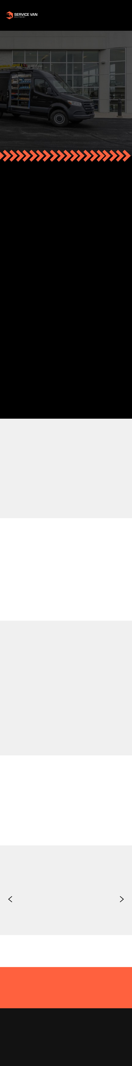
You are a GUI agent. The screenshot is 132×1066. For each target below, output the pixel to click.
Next (122, 899)
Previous (10, 899)
